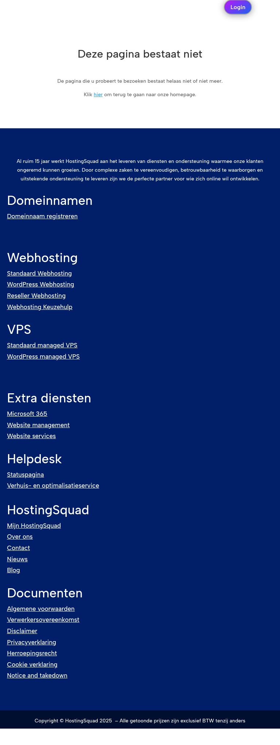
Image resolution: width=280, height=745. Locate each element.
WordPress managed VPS (43, 356)
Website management (38, 425)
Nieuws (17, 559)
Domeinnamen (50, 200)
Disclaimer (22, 631)
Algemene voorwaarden (40, 608)
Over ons (20, 536)
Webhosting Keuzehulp (39, 307)
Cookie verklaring (32, 664)
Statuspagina (25, 474)
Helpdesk (34, 459)
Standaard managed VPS (42, 345)
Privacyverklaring (31, 642)
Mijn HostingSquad (34, 525)
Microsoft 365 (27, 413)
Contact (18, 547)
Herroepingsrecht (32, 653)
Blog (13, 570)
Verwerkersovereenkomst (43, 619)
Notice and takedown (37, 675)
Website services (31, 436)
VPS (19, 329)
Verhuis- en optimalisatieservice (53, 485)
